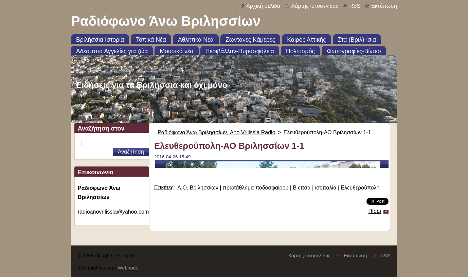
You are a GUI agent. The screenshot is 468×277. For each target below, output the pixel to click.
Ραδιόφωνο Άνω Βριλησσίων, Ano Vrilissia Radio (216, 132)
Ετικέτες (164, 187)
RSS (354, 6)
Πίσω (374, 211)
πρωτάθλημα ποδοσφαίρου (255, 188)
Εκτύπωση (384, 6)
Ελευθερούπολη (360, 188)
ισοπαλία (326, 188)
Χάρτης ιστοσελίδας (314, 6)
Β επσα (301, 188)
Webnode (128, 268)
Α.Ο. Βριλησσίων (197, 188)
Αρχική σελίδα (263, 6)
